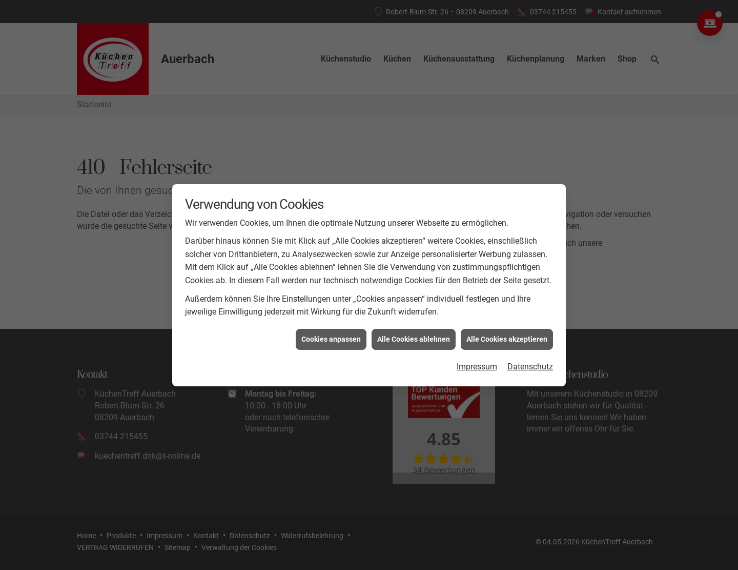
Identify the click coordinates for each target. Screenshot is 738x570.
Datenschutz (530, 363)
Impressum (477, 363)
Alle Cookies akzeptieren (506, 335)
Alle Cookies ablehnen (413, 335)
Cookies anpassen (331, 335)
